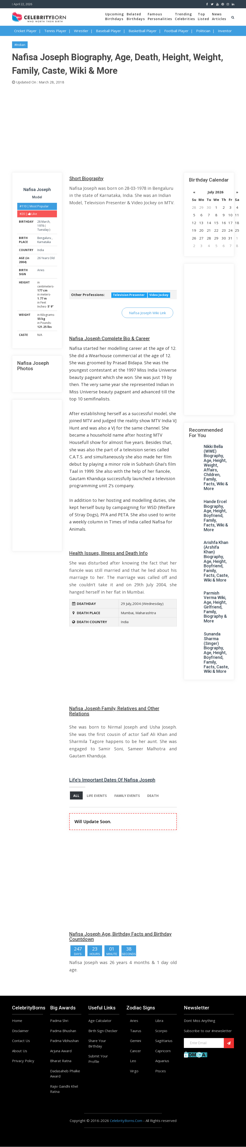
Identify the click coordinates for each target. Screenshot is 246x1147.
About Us (19, 1050)
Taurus (135, 1030)
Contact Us (21, 1040)
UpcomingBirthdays (114, 16)
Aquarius (162, 1061)
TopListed (203, 16)
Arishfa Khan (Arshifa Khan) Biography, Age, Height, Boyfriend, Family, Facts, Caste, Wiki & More (216, 561)
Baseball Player (108, 30)
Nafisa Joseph (37, 189)
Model (37, 197)
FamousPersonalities (160, 16)
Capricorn (163, 1050)
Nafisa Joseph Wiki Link (147, 312)
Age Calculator (100, 1020)
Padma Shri (59, 1020)
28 (39, 222)
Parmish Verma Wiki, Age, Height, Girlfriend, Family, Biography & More (215, 607)
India (40, 250)
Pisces (160, 1071)
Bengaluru (44, 238)
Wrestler (81, 30)
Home (17, 1020)
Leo (133, 1061)
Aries (40, 270)
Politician (203, 30)
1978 (40, 226)
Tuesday (43, 230)
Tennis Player (55, 30)
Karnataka (44, 242)
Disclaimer (20, 1030)
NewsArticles (219, 16)
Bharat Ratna (60, 1061)
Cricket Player (25, 30)
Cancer (135, 1050)
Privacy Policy (23, 1061)
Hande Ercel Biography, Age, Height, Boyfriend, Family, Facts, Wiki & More (216, 515)
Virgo (134, 1071)
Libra (159, 1020)
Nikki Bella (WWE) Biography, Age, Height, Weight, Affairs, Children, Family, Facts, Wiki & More (216, 467)
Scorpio (161, 1030)
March (45, 222)
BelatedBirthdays (136, 16)
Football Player (176, 30)
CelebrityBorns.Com (126, 1120)
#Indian (19, 45)
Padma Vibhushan (64, 1040)
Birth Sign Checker (103, 1030)
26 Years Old (46, 258)
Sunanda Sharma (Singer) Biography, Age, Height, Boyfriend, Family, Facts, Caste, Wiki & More (216, 652)
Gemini (135, 1040)
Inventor (225, 30)
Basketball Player (143, 30)
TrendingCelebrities (185, 16)
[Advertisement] (123, 127)
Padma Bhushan (63, 1030)
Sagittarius (164, 1040)
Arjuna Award (61, 1050)
